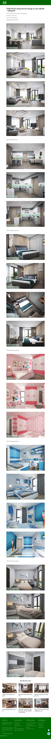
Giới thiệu (18, 2)
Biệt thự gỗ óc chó (41, 722)
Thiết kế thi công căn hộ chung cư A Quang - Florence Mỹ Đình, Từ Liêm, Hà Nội (25, 711)
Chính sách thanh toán (30, 724)
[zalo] (49, 730)
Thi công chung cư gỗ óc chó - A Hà (9, 710)
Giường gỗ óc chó (41, 727)
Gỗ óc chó (26, 2)
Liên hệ (39, 2)
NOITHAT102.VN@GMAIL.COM (19, 728)
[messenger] (49, 733)
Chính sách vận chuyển (30, 728)
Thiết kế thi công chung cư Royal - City (25, 695)
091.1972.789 (19, 725)
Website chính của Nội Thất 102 (7, 733)
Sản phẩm (35, 2)
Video (31, 2)
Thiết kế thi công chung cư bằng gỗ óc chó (41, 695)
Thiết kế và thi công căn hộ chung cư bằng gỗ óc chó (41, 710)
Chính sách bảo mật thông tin (31, 722)
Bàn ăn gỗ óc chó (41, 725)
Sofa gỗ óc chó (40, 724)
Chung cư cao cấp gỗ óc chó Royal (8, 695)
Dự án (22, 2)
